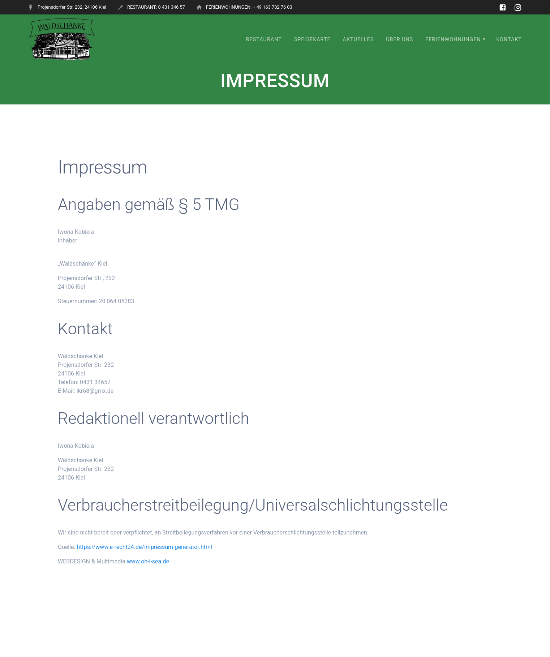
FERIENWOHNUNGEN (453, 39)
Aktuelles (358, 39)
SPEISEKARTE (312, 39)
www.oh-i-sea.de (148, 561)
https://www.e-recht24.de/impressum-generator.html (144, 547)
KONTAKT (509, 39)
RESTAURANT (264, 39)
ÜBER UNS (399, 39)
